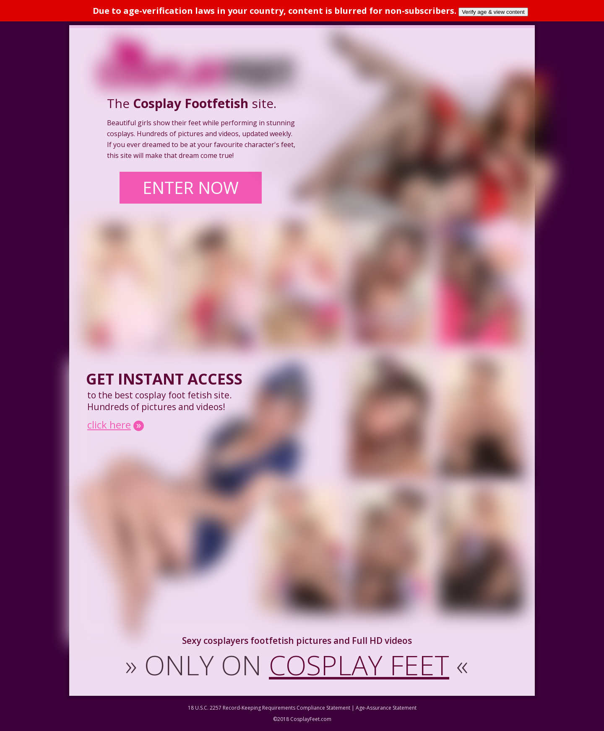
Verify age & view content (493, 12)
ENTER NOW (191, 187)
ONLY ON (296, 664)
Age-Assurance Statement (386, 707)
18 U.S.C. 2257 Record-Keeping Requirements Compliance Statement (269, 707)
